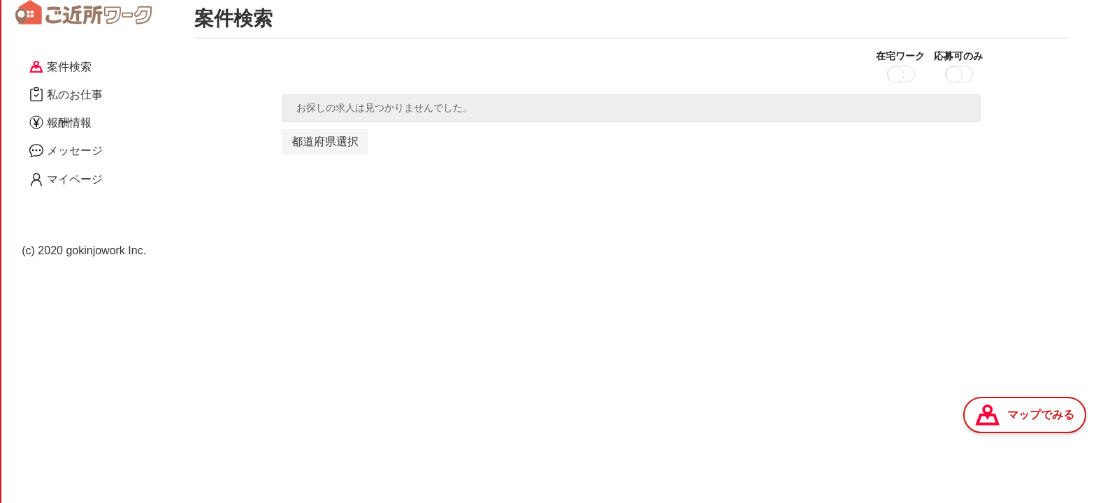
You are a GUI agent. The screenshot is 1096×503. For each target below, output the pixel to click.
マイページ (66, 179)
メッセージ (66, 150)
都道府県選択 (325, 141)
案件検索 (60, 67)
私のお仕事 (66, 94)
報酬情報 (60, 122)
